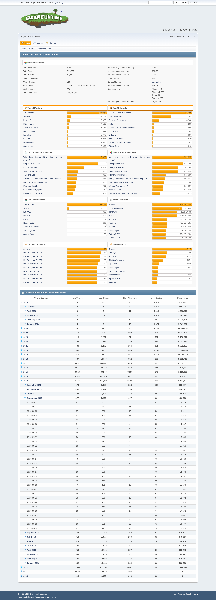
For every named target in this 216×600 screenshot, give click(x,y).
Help (174, 594)
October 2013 (33, 394)
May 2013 (31, 546)
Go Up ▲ (194, 594)
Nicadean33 (28, 142)
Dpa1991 (27, 215)
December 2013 (34, 385)
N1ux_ (112, 215)
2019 (25, 354)
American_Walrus (117, 271)
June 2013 (31, 541)
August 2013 (33, 533)
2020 (25, 350)
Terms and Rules (184, 594)
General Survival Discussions (122, 127)
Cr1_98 (26, 138)
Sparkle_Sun (29, 131)
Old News (113, 131)
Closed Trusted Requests (120, 142)
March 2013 (32, 554)
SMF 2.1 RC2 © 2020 (25, 594)
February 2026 (33, 320)
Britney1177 (28, 124)
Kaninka (27, 135)
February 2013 (33, 559)
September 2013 (34, 398)
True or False (29, 175)
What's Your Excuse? (32, 171)
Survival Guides (116, 138)
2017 (25, 363)
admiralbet (156, 82)
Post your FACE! (30, 186)
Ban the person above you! (35, 182)
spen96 (112, 227)
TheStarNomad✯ (31, 127)
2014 (25, 376)
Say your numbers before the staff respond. (42, 178)
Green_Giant (114, 238)
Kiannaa (112, 282)
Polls (111, 124)
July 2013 (31, 537)
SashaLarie (28, 146)
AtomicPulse (28, 234)
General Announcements (120, 113)
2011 (25, 572)
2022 (25, 341)
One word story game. (33, 190)
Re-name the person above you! (123, 193)
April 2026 (31, 311)
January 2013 (33, 563)
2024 (25, 333)
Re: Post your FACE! (32, 253)
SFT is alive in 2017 (32, 271)
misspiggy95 (114, 230)
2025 (25, 328)
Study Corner (115, 146)
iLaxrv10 (27, 120)
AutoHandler (28, 113)
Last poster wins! (30, 167)
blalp (25, 219)
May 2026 (31, 307)
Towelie (26, 116)
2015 (25, 372)
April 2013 (31, 550)
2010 (25, 576)
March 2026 (32, 315)
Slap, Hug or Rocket (32, 164)
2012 (25, 567)
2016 (25, 367)
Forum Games (115, 116)
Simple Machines (40, 594)
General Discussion (117, 120)
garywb (26, 249)
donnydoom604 (116, 208)
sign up (64, 2)
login (55, 2)
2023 (25, 337)
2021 (25, 346)
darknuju (113, 212)
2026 (25, 302)
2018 (25, 359)
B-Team (112, 135)
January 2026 (33, 324)
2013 (25, 381)
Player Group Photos (32, 193)
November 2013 (34, 389)
